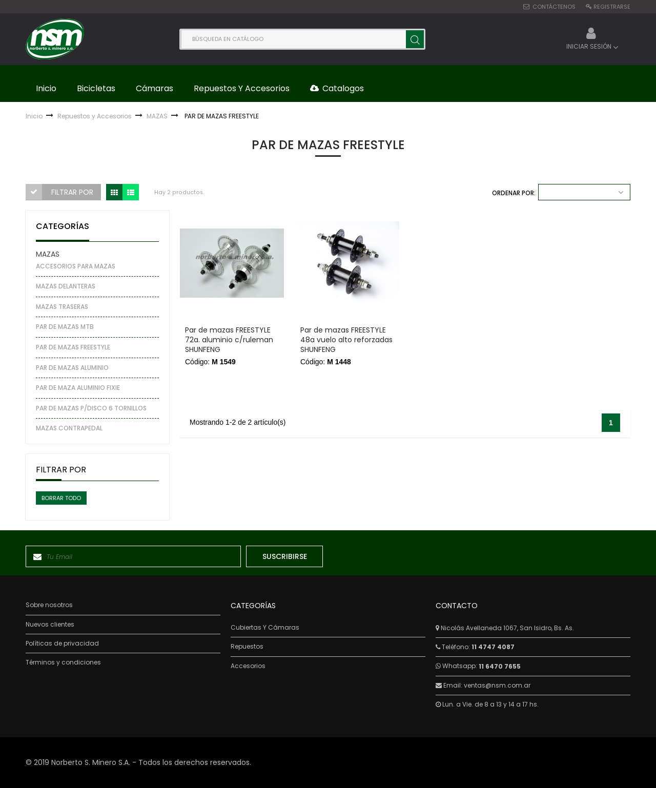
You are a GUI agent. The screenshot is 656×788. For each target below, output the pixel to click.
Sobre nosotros (49, 605)
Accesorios (248, 666)
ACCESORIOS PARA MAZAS (75, 266)
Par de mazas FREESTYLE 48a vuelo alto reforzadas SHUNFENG (346, 340)
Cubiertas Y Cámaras (265, 628)
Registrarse (611, 7)
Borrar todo (61, 498)
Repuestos (247, 646)
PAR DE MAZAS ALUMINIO (72, 367)
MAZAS (47, 254)
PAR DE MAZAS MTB (65, 326)
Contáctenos (554, 7)
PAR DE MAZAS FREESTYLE (73, 347)
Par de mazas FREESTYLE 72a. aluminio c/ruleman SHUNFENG (229, 340)
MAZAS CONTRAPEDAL (69, 428)
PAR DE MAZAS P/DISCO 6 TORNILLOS (91, 408)
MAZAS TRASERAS (62, 306)
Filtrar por (72, 192)
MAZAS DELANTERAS (65, 286)
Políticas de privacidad (62, 643)
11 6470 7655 (500, 666)
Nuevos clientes (50, 624)
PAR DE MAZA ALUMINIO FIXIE (78, 387)
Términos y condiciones (63, 662)
